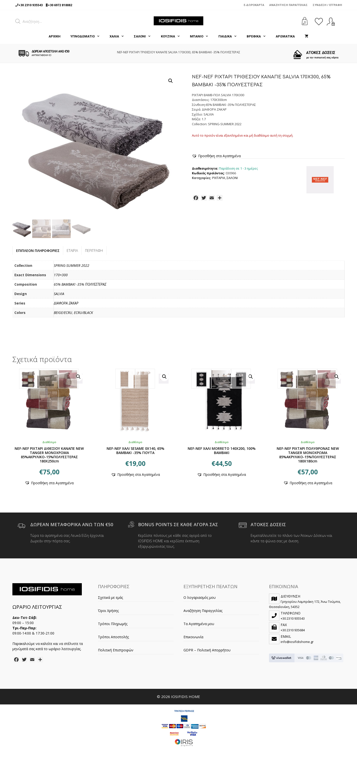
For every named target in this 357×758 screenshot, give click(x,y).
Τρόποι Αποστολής (113, 637)
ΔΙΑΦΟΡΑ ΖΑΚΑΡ (66, 303)
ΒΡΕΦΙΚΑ (259, 36)
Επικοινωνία (193, 637)
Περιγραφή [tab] (94, 250)
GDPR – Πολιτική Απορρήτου (207, 650)
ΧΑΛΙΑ (119, 36)
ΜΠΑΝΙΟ (201, 36)
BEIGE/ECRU (63, 312)
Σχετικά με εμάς (110, 597)
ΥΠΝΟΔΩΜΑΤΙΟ (87, 36)
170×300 (61, 275)
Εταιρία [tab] (72, 250)
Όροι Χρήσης (108, 610)
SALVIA (59, 293)
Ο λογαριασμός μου (199, 597)
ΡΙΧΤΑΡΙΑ (218, 178)
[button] (170, 80)
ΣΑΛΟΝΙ (145, 36)
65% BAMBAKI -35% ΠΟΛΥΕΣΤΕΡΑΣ (80, 284)
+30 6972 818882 (60, 5)
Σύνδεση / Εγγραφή (327, 5)
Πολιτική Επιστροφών (115, 650)
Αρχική (54, 36)
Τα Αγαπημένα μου (198, 623)
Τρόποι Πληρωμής (112, 623)
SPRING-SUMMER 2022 (71, 265)
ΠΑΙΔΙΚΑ (230, 36)
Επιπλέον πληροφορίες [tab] (38, 250)
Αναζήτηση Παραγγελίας (288, 5)
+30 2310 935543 (30, 5)
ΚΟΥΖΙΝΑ (173, 36)
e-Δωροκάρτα (254, 5)
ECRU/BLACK (83, 312)
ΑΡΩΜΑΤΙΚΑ (285, 36)
